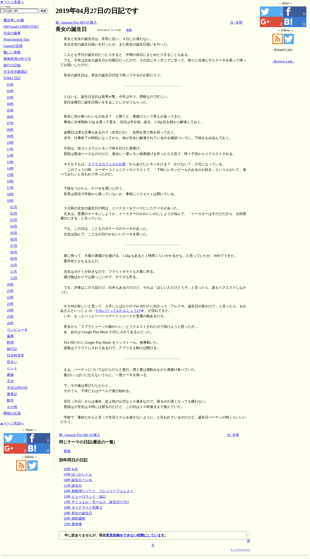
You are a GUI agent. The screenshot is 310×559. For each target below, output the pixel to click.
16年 (10, 181)
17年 (10, 188)
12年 (10, 155)
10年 (10, 142)
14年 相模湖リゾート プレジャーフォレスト (98, 491)
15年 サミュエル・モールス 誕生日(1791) (96, 502)
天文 (10, 381)
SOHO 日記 (12, 78)
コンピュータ (17, 329)
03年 (10, 97)
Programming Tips (16, 39)
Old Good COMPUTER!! (21, 26)
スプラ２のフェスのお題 (107, 164)
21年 (10, 291)
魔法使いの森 (13, 20)
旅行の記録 (12, 65)
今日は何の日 (17, 387)
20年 (10, 284)
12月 (13, 278)
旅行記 (12, 349)
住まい (12, 362)
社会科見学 (15, 355)
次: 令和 (236, 22)
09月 (13, 258)
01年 (10, 84)
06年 (10, 117)
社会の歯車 (12, 33)
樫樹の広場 (12, 413)
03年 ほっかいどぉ (78, 474)
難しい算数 (12, 52)
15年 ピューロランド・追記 (85, 496)
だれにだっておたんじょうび (118, 310)
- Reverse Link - (283, 61)
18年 (10, 194)
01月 (13, 207)
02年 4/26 (71, 469)
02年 (10, 91)
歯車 (10, 336)
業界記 (12, 394)
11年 (10, 149)
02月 (13, 213)
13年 (10, 162)
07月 (13, 246)
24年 (10, 310)
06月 (13, 239)
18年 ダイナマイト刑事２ (83, 507)
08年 (10, 130)
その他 (12, 407)
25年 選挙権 (73, 524)
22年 (10, 297)
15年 (10, 175)
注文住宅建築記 (15, 72)
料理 (10, 342)
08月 (13, 252)
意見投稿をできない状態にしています (135, 535)
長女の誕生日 (71, 29)
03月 (13, 220)
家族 (129, 30)
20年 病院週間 (74, 518)
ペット (12, 368)
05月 (13, 233)
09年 (10, 136)
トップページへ (240, 549)
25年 (10, 317)
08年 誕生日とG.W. (78, 480)
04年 (10, 104)
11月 (13, 271)
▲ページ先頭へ (12, 423)
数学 (10, 400)
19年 (10, 200)
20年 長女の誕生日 (78, 513)
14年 (10, 168)
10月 (13, 265)
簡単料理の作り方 (17, 59)
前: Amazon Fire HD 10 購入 (76, 22)
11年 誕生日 (73, 485)
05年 (10, 110)
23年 (10, 304)
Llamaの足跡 (13, 46)
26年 (10, 323)
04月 (13, 226)
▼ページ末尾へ (12, 2)
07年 (10, 123)
